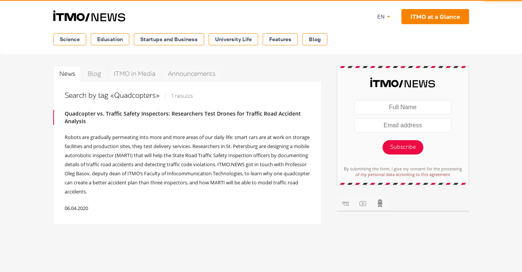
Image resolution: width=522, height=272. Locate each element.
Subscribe (403, 147)
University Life (233, 39)
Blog (315, 39)
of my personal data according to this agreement (402, 174)
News (67, 74)
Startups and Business (169, 39)
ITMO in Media (134, 74)
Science (70, 39)
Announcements (191, 74)
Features (280, 39)
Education (110, 39)
